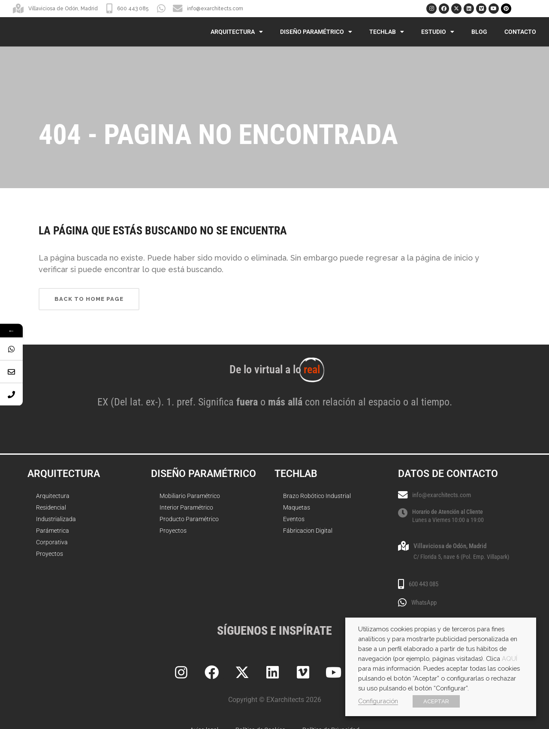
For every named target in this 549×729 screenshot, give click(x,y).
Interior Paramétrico (186, 507)
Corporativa (52, 542)
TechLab (386, 31)
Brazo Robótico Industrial (317, 495)
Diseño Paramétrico (316, 31)
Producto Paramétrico (189, 519)
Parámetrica (52, 530)
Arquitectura (237, 31)
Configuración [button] (378, 701)
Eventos (294, 519)
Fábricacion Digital (307, 530)
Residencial (51, 507)
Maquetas (296, 507)
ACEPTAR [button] (436, 701)
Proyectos (49, 553)
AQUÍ (509, 658)
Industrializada (56, 519)
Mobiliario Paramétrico (190, 495)
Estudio (437, 31)
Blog (479, 31)
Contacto (520, 31)
